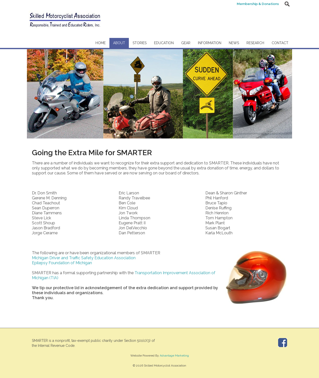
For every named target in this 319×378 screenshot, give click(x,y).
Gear (185, 43)
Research (255, 43)
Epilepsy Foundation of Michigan (62, 262)
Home (100, 43)
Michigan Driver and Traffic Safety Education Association (84, 257)
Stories (140, 43)
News (234, 43)
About (119, 43)
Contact (280, 43)
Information (209, 43)
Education (164, 43)
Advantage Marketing (174, 355)
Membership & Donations (257, 4)
